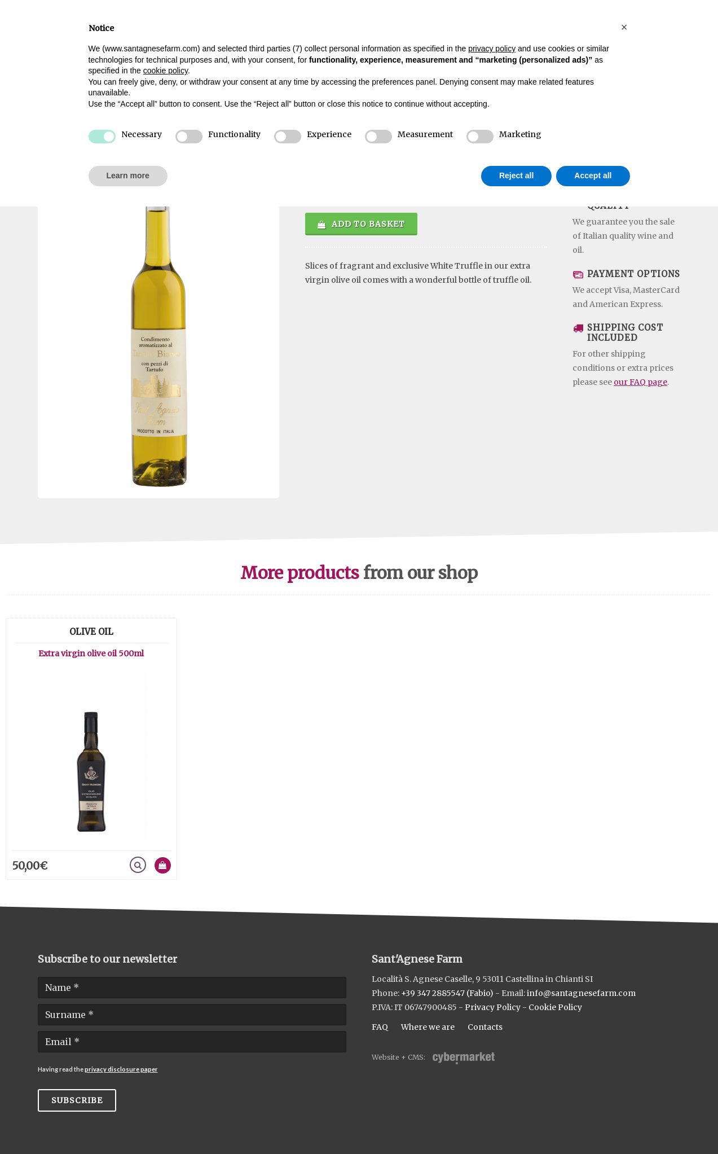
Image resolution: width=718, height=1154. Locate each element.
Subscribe (77, 1100)
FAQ (380, 1027)
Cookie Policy (555, 1007)
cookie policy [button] (165, 70)
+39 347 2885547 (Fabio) (447, 993)
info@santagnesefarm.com (581, 993)
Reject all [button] (516, 175)
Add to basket (361, 224)
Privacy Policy (493, 1007)
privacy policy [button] (492, 48)
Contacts (485, 1027)
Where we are (428, 1027)
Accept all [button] (592, 175)
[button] (624, 27)
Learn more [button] (128, 175)
